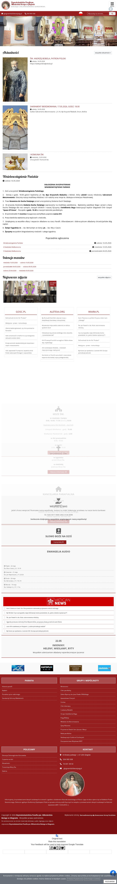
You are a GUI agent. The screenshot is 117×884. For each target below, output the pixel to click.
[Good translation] (53, 847)
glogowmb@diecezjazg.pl (12, 13)
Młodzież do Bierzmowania (70, 721)
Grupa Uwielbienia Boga (69, 713)
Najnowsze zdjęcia (15, 276)
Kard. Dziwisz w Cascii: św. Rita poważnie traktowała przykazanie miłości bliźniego (32, 645)
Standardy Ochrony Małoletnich (13, 698)
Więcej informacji (58, 476)
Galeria (4, 770)
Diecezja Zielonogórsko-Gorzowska (14, 755)
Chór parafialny (66, 690)
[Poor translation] (61, 847)
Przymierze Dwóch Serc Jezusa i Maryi (74, 729)
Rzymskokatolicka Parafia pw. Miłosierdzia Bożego (23, 5)
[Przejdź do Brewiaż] (101, 668)
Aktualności (11, 52)
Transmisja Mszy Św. (9, 766)
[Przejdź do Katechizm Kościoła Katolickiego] (14, 668)
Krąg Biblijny (65, 717)
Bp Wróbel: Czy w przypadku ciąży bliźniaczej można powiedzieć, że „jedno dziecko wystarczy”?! (36, 649)
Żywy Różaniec (66, 725)
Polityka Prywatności (74, 879)
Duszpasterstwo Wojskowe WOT (72, 741)
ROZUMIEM (110, 881)
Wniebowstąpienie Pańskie (20, 176)
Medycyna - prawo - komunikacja (16, 322)
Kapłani (4, 690)
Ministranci (65, 686)
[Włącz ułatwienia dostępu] (103, 4)
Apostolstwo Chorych (68, 698)
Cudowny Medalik (67, 709)
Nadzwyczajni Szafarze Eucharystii (73, 737)
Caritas (63, 702)
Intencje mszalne (14, 257)
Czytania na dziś (8, 759)
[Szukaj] (112, 13)
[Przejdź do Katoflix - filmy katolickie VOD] (72, 668)
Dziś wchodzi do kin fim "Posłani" (15, 317)
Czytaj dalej (58, 560)
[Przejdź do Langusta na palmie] (43, 668)
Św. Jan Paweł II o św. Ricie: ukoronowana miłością (22, 654)
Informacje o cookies (92, 879)
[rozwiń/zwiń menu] (112, 4)
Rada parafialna (66, 733)
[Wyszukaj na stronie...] (96, 13)
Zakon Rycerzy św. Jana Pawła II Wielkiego (75, 694)
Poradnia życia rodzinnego (11, 694)
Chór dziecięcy (66, 705)
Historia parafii (7, 686)
